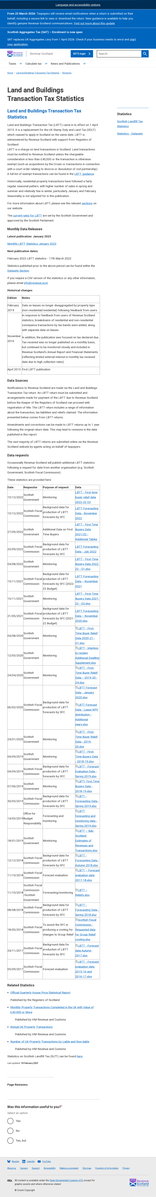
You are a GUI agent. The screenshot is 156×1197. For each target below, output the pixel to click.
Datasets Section (18, 270)
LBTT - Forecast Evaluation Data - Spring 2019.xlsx (87, 771)
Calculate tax (33, 63)
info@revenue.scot (36, 283)
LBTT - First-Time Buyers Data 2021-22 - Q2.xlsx (87, 598)
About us (11, 1168)
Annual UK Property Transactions (31, 1027)
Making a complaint (69, 1168)
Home (10, 73)
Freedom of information (107, 1168)
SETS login (83, 53)
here (79, 1056)
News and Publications (65, 63)
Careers (24, 1168)
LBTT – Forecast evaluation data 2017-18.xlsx (87, 875)
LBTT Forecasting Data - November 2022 (86, 513)
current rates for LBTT (27, 215)
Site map (87, 1168)
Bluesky (15, 1161)
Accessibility (50, 1168)
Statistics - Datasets (130, 133)
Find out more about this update (94, 23)
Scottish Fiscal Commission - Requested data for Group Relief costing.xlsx (85, 929)
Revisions (66, 73)
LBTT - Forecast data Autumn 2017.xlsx (87, 950)
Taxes (12, 63)
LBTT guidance (84, 174)
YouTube (46, 1161)
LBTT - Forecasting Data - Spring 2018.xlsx (87, 910)
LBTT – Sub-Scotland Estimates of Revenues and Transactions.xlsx (86, 840)
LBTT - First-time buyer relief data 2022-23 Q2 (86, 497)
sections (87, 203)
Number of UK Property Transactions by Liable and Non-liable (49, 1041)
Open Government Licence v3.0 (66, 1180)
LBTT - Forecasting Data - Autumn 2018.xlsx (87, 860)
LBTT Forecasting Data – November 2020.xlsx (86, 616)
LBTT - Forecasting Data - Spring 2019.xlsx (87, 801)
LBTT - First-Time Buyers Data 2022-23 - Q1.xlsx (87, 564)
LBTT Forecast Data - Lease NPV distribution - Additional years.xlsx (86, 714)
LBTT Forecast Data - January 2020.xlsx (86, 692)
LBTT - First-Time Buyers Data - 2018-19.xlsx (86, 756)
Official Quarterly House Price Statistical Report (40, 992)
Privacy (126, 1168)
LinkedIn (31, 1161)
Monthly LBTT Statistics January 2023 (31, 244)
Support (36, 1168)
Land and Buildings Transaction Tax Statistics (37, 73)
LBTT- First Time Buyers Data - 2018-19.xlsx (87, 786)
